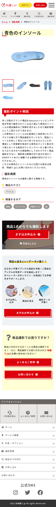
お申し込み (40, 5)
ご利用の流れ (39, 14)
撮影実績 (16, 21)
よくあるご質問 (28, 362)
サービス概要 (15, 14)
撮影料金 (27, 14)
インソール (20, 206)
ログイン (25, 5)
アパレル (10, 191)
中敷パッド (35, 206)
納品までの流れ (11, 459)
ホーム (4, 14)
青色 (8, 206)
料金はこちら (28, 243)
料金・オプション (12, 443)
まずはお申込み (27, 234)
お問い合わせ (28, 374)
